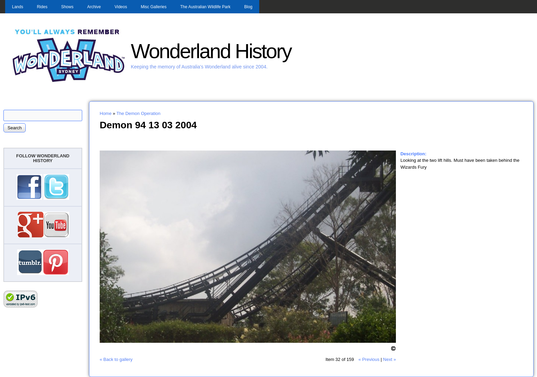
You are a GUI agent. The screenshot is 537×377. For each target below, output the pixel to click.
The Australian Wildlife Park (205, 6)
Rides (42, 6)
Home (106, 113)
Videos (120, 6)
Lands (17, 6)
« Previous (369, 359)
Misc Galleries (153, 6)
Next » (389, 359)
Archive (94, 6)
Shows (67, 6)
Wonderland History (211, 51)
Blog (248, 6)
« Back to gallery (116, 359)
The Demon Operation (138, 113)
